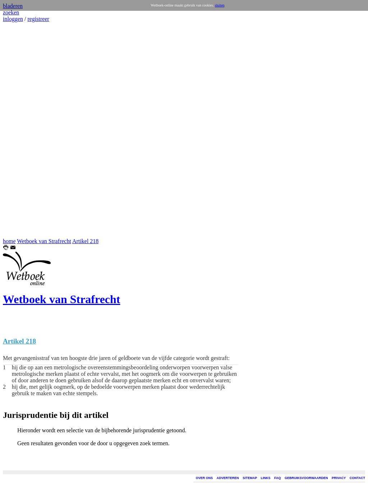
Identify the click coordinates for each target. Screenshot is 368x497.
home (9, 241)
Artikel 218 (85, 241)
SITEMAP (250, 478)
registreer (38, 19)
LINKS (266, 478)
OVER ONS (204, 478)
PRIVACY (339, 478)
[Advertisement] (24, 130)
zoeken (11, 12)
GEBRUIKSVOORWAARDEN (306, 478)
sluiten (220, 5)
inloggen (13, 19)
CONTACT (357, 478)
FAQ (277, 478)
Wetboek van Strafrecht (44, 241)
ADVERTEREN (228, 478)
